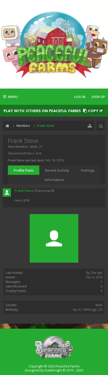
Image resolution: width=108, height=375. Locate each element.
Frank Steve (23, 190)
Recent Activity (57, 170)
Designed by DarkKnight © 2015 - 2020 (54, 370)
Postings (88, 170)
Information (54, 179)
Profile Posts (23, 170)
